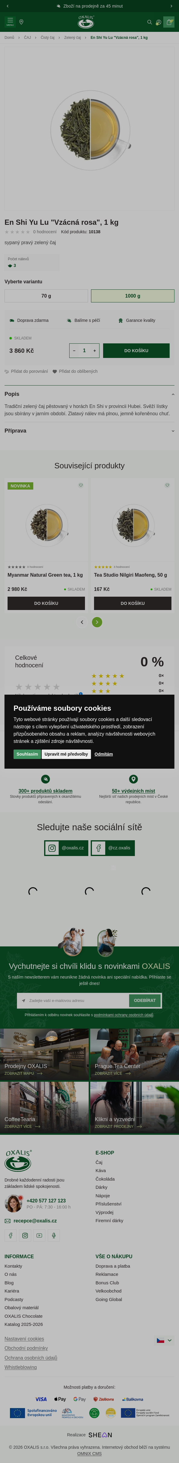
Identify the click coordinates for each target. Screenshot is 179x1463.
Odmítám (104, 754)
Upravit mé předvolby (66, 754)
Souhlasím (27, 754)
